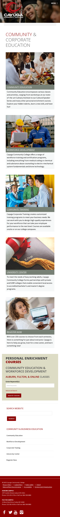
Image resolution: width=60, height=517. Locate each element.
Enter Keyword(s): (13, 381)
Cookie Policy (18, 485)
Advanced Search (11, 391)
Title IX (38, 485)
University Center (13, 454)
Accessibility (28, 487)
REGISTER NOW (14, 332)
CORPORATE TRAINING (18, 209)
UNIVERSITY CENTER (17, 272)
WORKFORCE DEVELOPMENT (21, 149)
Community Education (14, 435)
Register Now (11, 460)
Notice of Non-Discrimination (12, 487)
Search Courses (14, 395)
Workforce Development (15, 441)
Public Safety (29, 485)
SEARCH (11, 419)
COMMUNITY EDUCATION (19, 87)
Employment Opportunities (43, 487)
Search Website (14, 408)
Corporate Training (13, 448)
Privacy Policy (7, 485)
